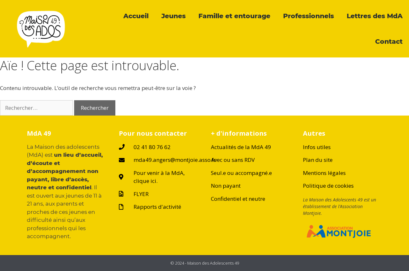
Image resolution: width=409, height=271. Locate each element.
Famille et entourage (234, 16)
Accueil (136, 16)
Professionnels (308, 16)
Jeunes (173, 16)
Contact (389, 41)
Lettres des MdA (375, 16)
